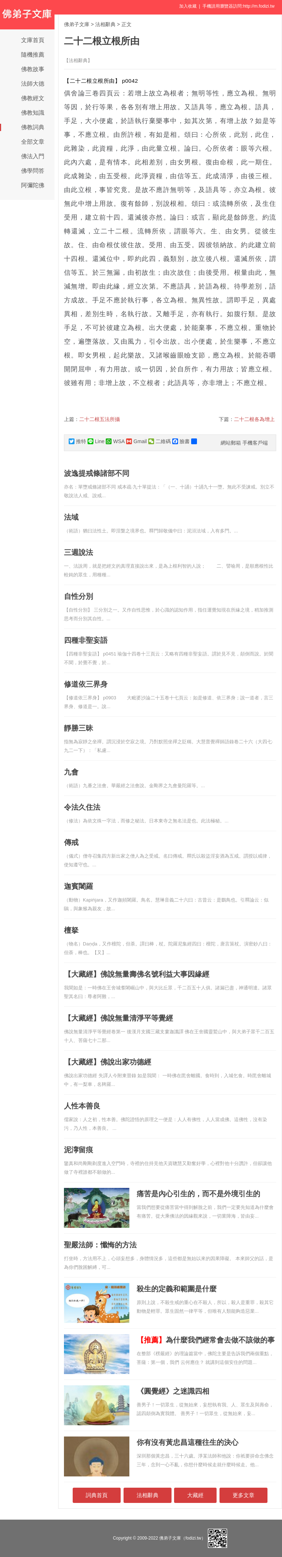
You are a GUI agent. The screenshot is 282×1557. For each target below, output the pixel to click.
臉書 (181, 441)
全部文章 (32, 142)
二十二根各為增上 (254, 419)
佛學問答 (32, 171)
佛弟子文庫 (76, 24)
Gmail (136, 441)
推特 (77, 441)
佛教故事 (32, 69)
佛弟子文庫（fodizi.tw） (182, 1538)
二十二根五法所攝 (99, 419)
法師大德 (32, 84)
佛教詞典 (32, 127)
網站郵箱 (231, 443)
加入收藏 (188, 6)
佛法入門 (32, 156)
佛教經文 (32, 98)
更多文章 (243, 1495)
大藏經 (195, 1495)
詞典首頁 (97, 1495)
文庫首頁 (32, 40)
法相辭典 (105, 24)
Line (96, 441)
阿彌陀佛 (32, 185)
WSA (115, 441)
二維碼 (159, 441)
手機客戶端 (255, 443)
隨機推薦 (32, 55)
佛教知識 (32, 113)
